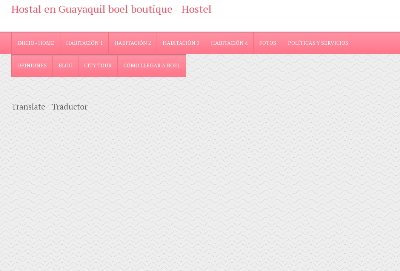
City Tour (98, 65)
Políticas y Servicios (318, 42)
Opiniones (32, 65)
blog (65, 65)
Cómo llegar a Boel (151, 65)
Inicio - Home (35, 42)
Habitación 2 (132, 42)
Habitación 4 (229, 42)
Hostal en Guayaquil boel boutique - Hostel (111, 9)
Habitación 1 (84, 42)
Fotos (267, 42)
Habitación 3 (181, 42)
